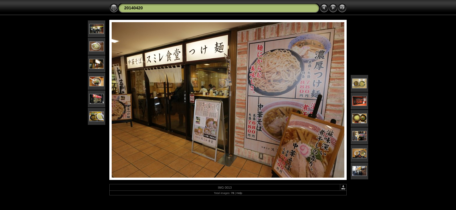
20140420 (133, 8)
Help (239, 193)
